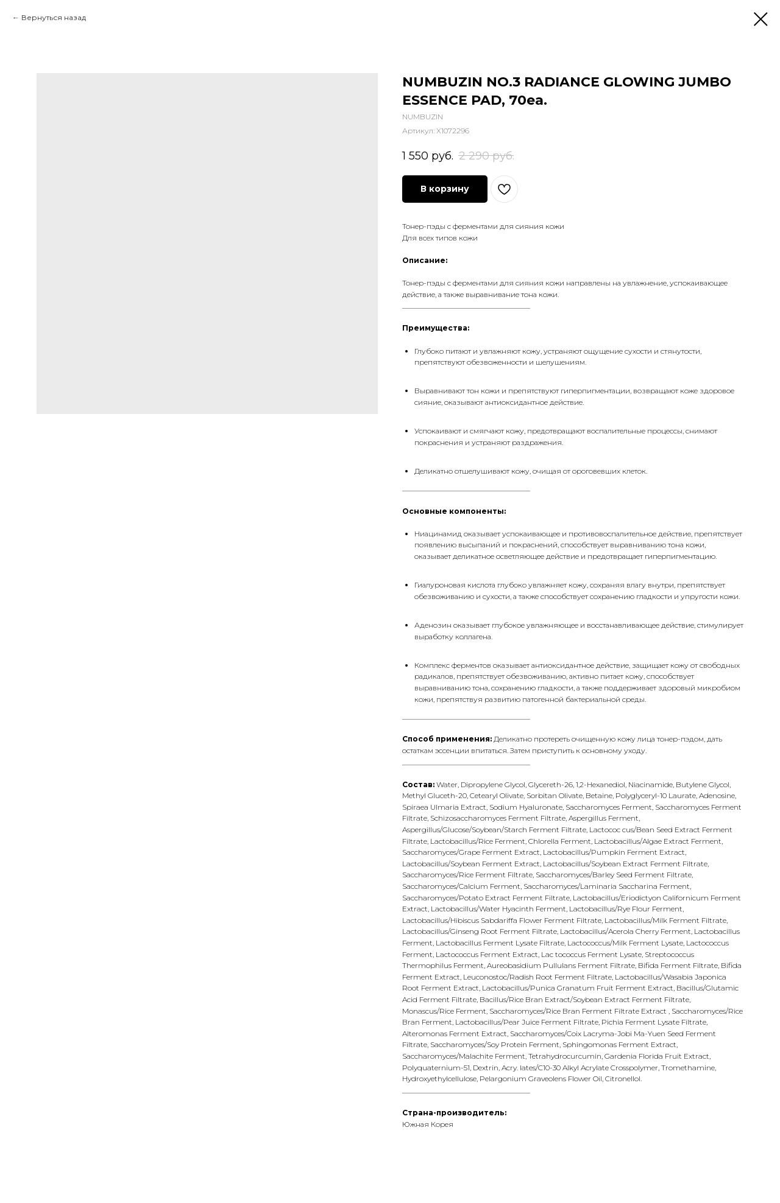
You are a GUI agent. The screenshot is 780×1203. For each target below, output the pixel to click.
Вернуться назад (53, 17)
